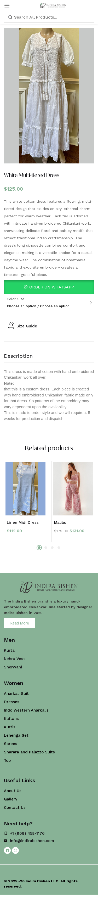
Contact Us (15, 807)
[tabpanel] (25, 501)
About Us (12, 790)
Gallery (10, 799)
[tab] (20, 357)
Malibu (60, 522)
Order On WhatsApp (51, 287)
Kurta (9, 650)
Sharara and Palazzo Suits (29, 752)
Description (18, 356)
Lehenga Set (16, 735)
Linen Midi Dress (23, 522)
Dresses (11, 702)
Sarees (10, 743)
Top (7, 760)
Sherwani (13, 667)
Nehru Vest (14, 658)
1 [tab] (39, 547)
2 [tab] (45, 547)
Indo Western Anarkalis (26, 710)
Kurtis (9, 727)
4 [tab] (58, 547)
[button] (49, 287)
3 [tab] (52, 547)
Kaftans (11, 718)
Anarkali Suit (16, 693)
